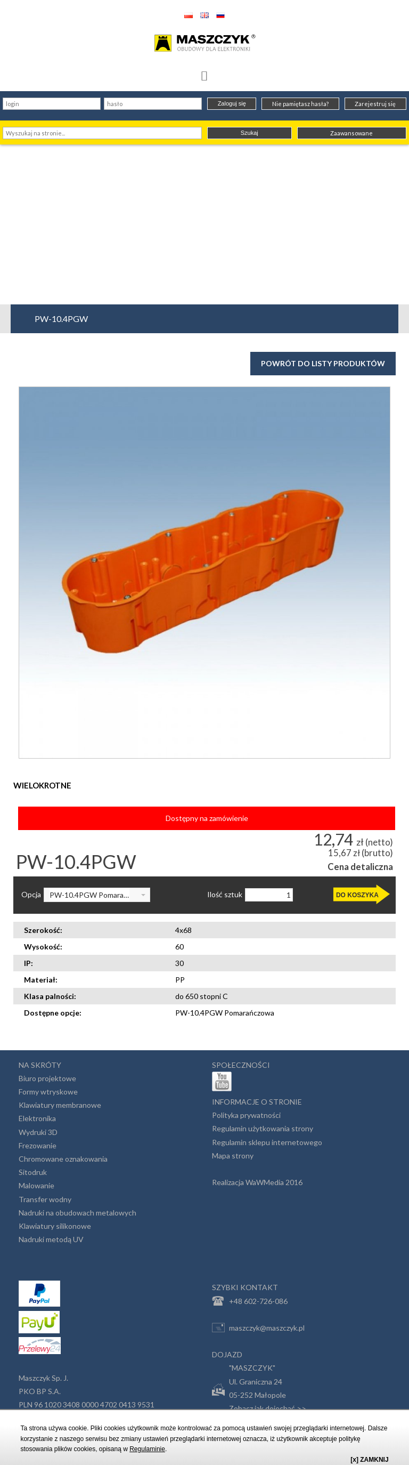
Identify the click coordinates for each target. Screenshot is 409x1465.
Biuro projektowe (47, 1078)
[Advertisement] (204, 224)
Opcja (31, 894)
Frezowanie (37, 1145)
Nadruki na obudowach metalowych (77, 1212)
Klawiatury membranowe (60, 1104)
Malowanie (36, 1185)
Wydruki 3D (38, 1132)
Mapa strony (232, 1155)
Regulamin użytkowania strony (262, 1128)
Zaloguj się (232, 103)
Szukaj (249, 133)
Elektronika (37, 1118)
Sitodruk (33, 1172)
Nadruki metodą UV (51, 1239)
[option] (204, 572)
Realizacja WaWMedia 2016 (257, 1182)
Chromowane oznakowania (63, 1158)
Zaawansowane (351, 133)
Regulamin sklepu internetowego (267, 1142)
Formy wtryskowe (48, 1091)
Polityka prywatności (246, 1115)
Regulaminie (147, 1449)
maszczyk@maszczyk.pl (258, 1327)
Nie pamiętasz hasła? (300, 103)
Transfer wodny (45, 1199)
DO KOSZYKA (357, 895)
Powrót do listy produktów (323, 363)
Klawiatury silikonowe (55, 1225)
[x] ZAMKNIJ (369, 1459)
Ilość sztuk (224, 894)
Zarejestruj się (375, 103)
